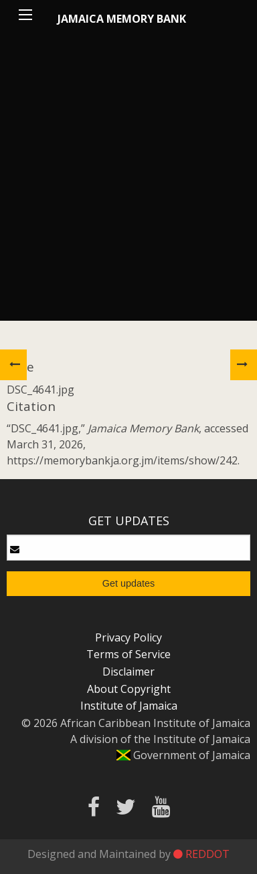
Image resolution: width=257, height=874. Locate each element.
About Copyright (129, 689)
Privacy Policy (128, 637)
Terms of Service (128, 654)
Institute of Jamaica (128, 705)
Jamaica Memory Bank (122, 18)
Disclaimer (128, 671)
